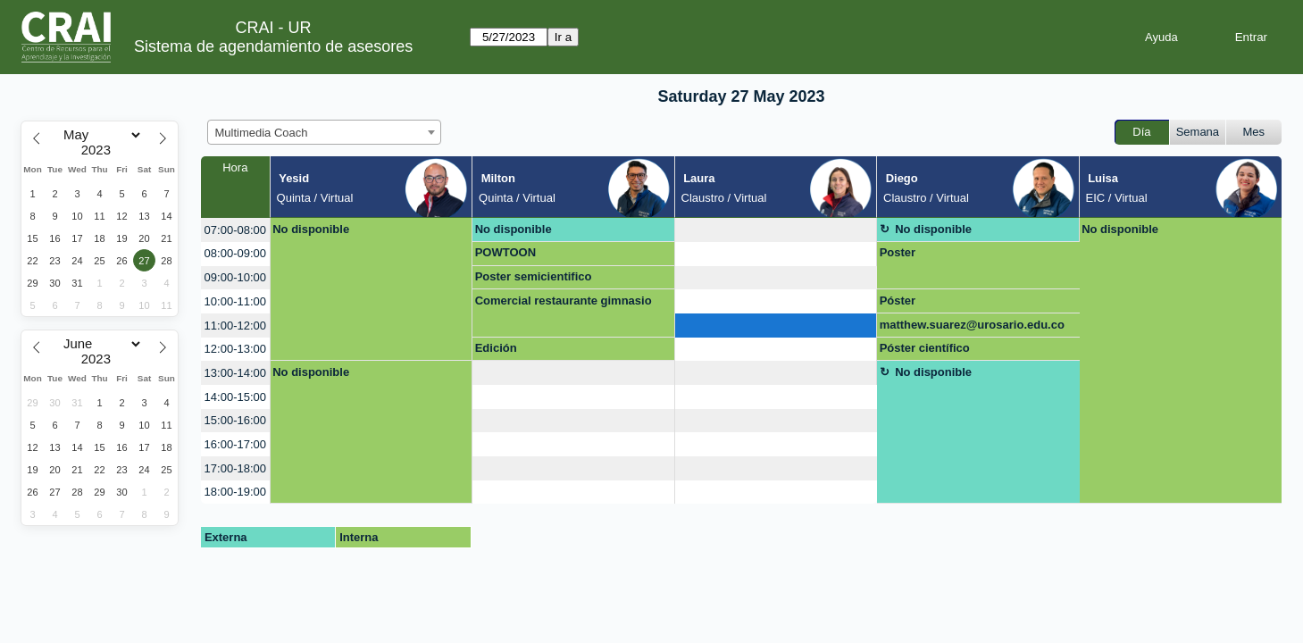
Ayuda (1161, 37)
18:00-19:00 (235, 491)
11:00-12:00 (235, 325)
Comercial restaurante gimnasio (563, 300)
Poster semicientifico (533, 276)
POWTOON (505, 252)
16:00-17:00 (235, 444)
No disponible (310, 229)
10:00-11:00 (235, 301)
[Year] (100, 150)
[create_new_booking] (775, 230)
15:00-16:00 (235, 420)
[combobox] (324, 132)
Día (1141, 131)
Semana (1197, 131)
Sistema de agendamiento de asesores (273, 46)
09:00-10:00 (235, 277)
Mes (1254, 131)
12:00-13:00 (235, 348)
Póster (897, 300)
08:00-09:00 (235, 253)
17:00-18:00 (235, 468)
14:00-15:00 (235, 397)
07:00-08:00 (235, 230)
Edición (496, 348)
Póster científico (925, 348)
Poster (897, 252)
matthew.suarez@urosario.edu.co (972, 324)
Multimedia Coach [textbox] (261, 132)
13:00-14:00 (235, 373)
